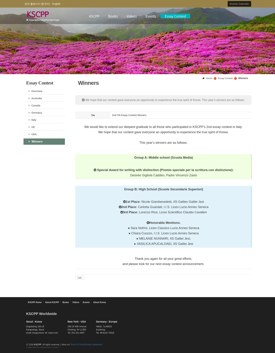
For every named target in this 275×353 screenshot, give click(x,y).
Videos (132, 16)
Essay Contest (175, 16)
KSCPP (94, 16)
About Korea (99, 302)
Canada (33, 105)
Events (151, 16)
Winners (34, 141)
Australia (34, 98)
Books (113, 16)
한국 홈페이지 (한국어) (37, 3)
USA (31, 134)
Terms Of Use (76, 344)
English (56, 3)
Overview (34, 91)
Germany (34, 112)
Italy (31, 119)
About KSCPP (52, 302)
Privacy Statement (93, 344)
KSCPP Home (35, 302)
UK (30, 127)
